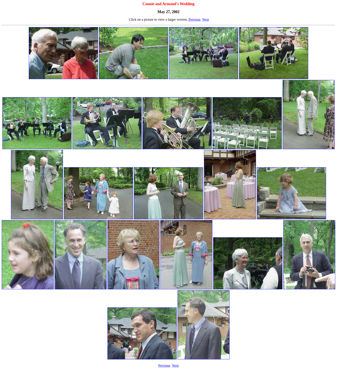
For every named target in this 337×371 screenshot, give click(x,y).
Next (205, 19)
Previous (194, 19)
